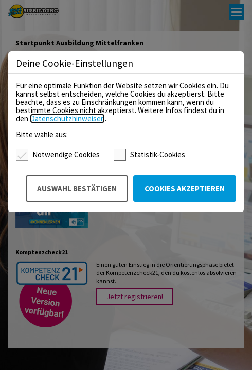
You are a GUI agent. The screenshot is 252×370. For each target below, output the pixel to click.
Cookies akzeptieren (185, 188)
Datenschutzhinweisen (67, 118)
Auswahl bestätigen (77, 188)
